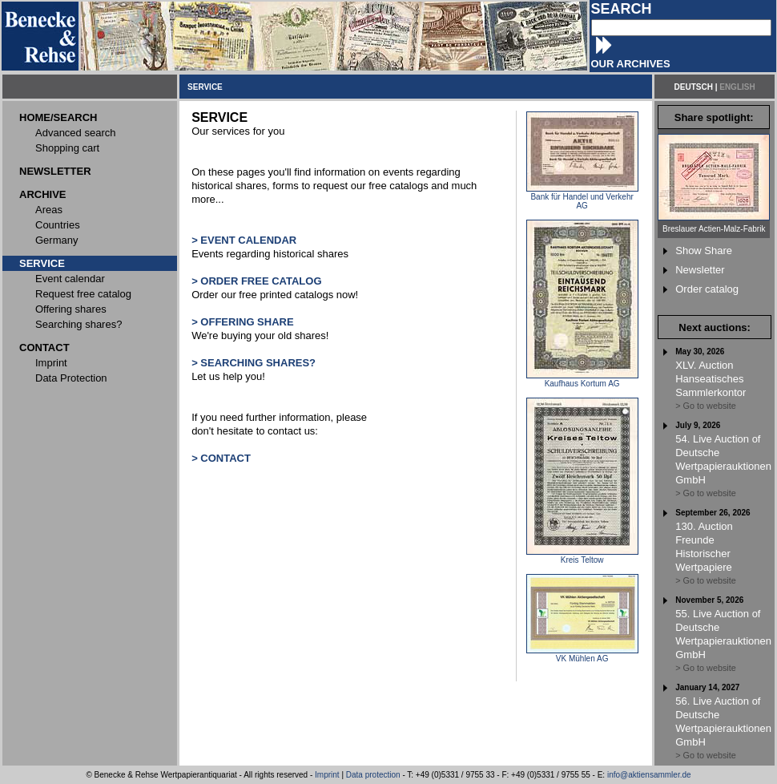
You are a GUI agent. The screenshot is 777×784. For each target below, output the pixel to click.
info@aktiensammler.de (649, 774)
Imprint (327, 774)
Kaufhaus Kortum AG (582, 380)
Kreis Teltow (582, 556)
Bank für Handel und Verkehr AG (582, 197)
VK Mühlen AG (582, 655)
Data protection (373, 774)
